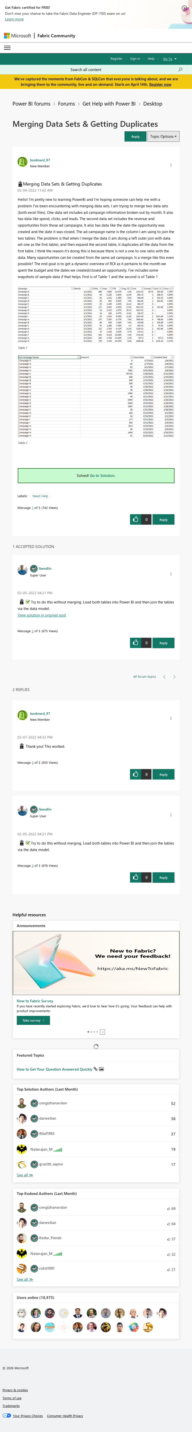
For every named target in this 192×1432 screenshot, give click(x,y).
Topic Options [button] (162, 136)
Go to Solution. (103, 475)
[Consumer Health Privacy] (65, 1415)
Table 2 (22, 443)
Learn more (14, 19)
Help (151, 58)
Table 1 (22, 348)
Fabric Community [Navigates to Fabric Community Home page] (56, 36)
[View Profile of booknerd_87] (40, 159)
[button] (135, 136)
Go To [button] (167, 59)
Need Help (40, 495)
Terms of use (12, 1398)
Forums (66, 103)
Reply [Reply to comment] (164, 643)
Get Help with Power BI (109, 103)
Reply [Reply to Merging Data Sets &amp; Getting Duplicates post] (164, 519)
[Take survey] (33, 1020)
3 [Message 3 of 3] (33, 762)
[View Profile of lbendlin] (45, 568)
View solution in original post (42, 614)
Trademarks (11, 1405)
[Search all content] (126, 69)
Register (116, 58)
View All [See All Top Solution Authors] (25, 1175)
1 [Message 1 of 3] (33, 507)
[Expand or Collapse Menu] (7, 48)
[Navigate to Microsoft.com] (17, 36)
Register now (160, 84)
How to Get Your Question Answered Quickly (55, 1069)
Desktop (152, 103)
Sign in (135, 58)
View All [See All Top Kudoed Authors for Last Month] (25, 1279)
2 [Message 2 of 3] (33, 631)
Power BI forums (31, 103)
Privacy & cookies (15, 1390)
